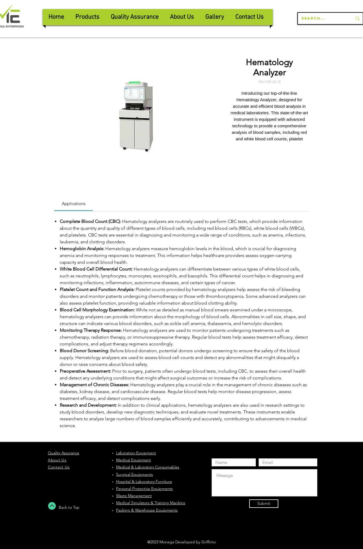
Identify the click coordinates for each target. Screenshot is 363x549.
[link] (73, 203)
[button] (134, 17)
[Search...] (322, 18)
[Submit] (263, 503)
